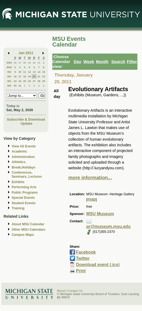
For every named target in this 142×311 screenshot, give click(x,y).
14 (38, 71)
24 (19, 81)
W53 (9, 67)
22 (43, 76)
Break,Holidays (24, 167)
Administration (23, 157)
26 (15, 62)
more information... (90, 177)
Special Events (23, 198)
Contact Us (75, 290)
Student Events (24, 203)
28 (24, 62)
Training (18, 208)
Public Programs (25, 192)
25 (24, 81)
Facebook (86, 252)
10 (19, 71)
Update (27, 123)
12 (29, 71)
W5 (9, 85)
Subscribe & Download (26, 119)
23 (15, 81)
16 (15, 76)
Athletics (18, 162)
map (91, 199)
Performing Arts (24, 187)
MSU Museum (100, 213)
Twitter (82, 258)
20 (34, 76)
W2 (9, 71)
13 (34, 71)
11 (24, 71)
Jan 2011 (25, 53)
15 (43, 71)
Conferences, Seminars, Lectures (27, 174)
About (61, 290)
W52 (9, 62)
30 (34, 62)
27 (19, 62)
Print (81, 271)
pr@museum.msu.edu (108, 226)
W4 (9, 81)
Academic (19, 151)
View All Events (24, 146)
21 (38, 76)
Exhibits (18, 182)
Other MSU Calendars (29, 229)
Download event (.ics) (98, 264)
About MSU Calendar (28, 224)
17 (19, 76)
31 (38, 62)
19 (29, 76)
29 (29, 62)
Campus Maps (23, 235)
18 (24, 76)
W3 (9, 76)
